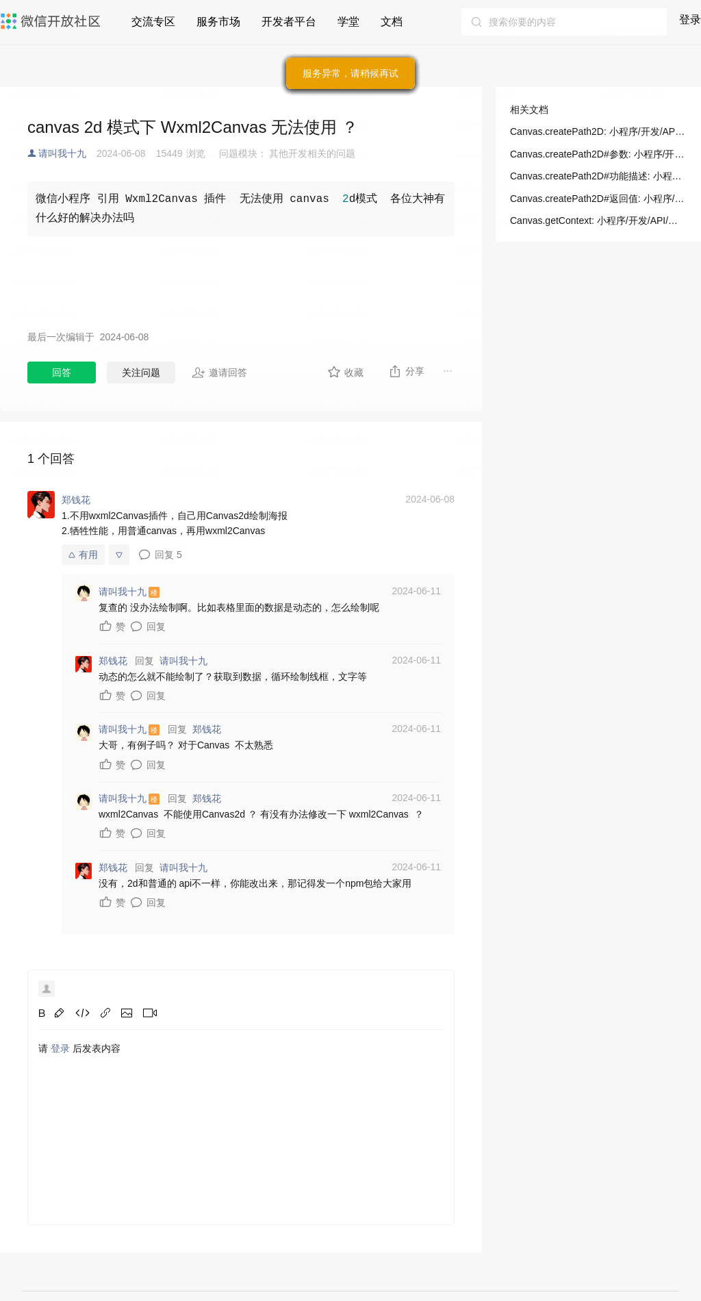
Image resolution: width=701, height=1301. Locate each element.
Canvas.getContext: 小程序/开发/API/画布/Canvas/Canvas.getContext (598, 220)
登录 (690, 19)
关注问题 (141, 372)
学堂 (348, 21)
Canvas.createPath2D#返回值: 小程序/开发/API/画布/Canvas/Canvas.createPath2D (598, 198)
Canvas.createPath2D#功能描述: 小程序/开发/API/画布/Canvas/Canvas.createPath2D (598, 175)
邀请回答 (219, 372)
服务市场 (218, 21)
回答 (61, 372)
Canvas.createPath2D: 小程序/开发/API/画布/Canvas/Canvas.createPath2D (598, 131)
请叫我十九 (62, 153)
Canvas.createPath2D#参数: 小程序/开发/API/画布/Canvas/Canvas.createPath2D (598, 154)
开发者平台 (289, 21)
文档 (392, 21)
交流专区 (153, 21)
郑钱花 (206, 729)
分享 (406, 371)
